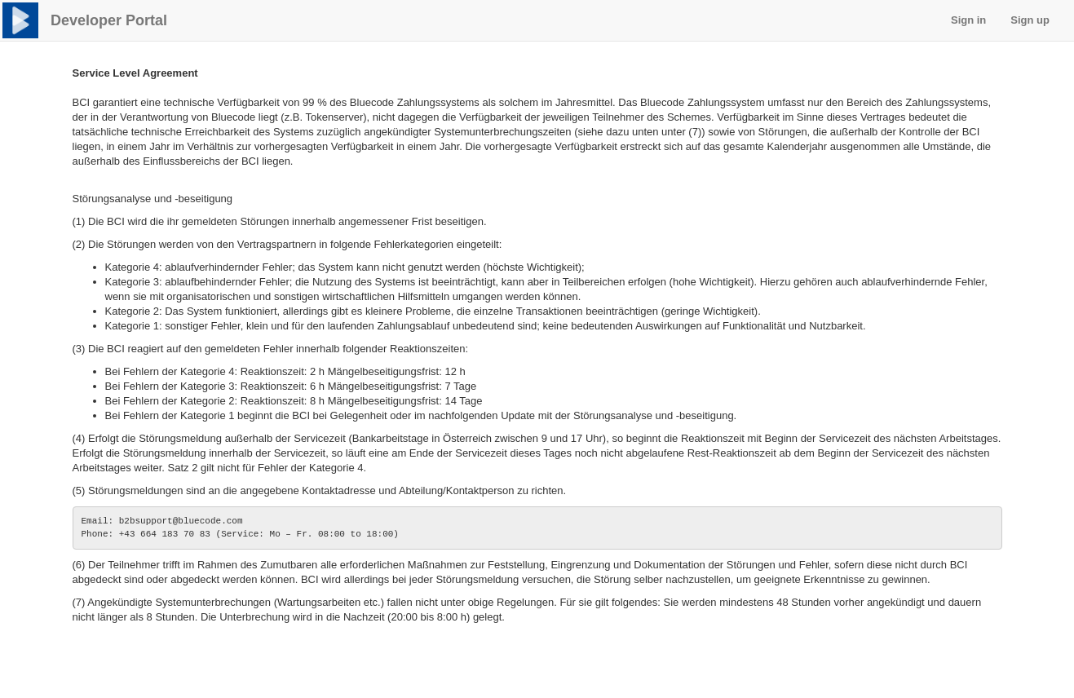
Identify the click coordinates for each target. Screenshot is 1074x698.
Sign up (1030, 20)
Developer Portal (109, 20)
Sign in (968, 20)
